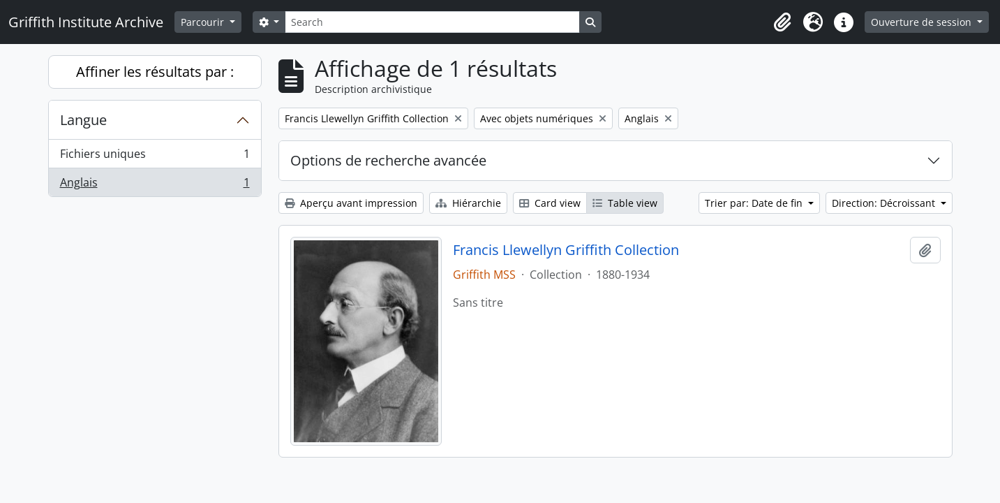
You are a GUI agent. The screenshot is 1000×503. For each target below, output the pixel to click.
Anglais (154, 185)
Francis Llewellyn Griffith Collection (566, 250)
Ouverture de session (922, 22)
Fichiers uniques (154, 156)
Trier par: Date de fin (755, 203)
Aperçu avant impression (351, 203)
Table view (624, 203)
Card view (550, 203)
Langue (83, 119)
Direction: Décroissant (885, 203)
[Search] (432, 22)
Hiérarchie (468, 203)
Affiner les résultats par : (155, 71)
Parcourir (204, 22)
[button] (782, 22)
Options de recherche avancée (388, 160)
